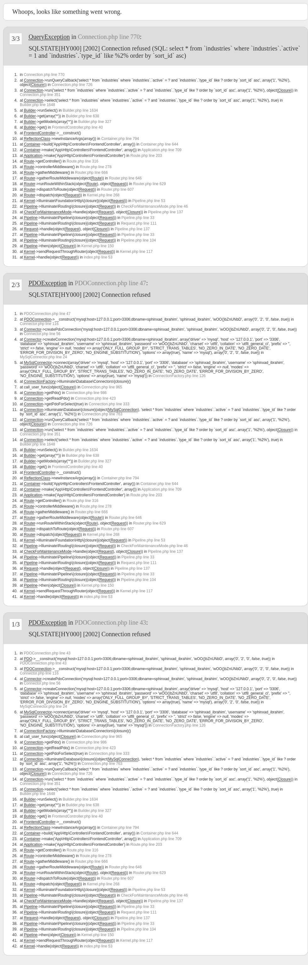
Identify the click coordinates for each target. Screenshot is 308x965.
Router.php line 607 (117, 189)
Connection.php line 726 (72, 85)
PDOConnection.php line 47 (110, 283)
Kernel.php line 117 (136, 251)
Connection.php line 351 (40, 95)
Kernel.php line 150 (97, 246)
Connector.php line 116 (39, 324)
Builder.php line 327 (94, 122)
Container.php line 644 (159, 144)
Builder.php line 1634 (80, 110)
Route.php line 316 (82, 161)
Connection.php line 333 (109, 404)
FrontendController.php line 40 (77, 127)
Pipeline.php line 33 (137, 218)
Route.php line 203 (146, 155)
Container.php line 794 (120, 138)
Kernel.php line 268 (103, 195)
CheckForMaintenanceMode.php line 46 (154, 206)
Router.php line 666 (91, 172)
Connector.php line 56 (42, 334)
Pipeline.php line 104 (138, 240)
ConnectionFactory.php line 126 (179, 376)
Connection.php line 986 (86, 393)
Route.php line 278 (96, 167)
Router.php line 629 (149, 184)
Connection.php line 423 (95, 398)
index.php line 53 (98, 257)
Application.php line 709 (161, 150)
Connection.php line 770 (109, 36)
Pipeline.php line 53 (148, 201)
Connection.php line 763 (102, 414)
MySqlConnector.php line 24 (43, 357)
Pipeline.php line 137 (165, 212)
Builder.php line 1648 (37, 105)
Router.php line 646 (125, 178)
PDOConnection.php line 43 (110, 622)
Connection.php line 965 (101, 387)
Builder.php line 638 (82, 116)
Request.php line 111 (139, 223)
